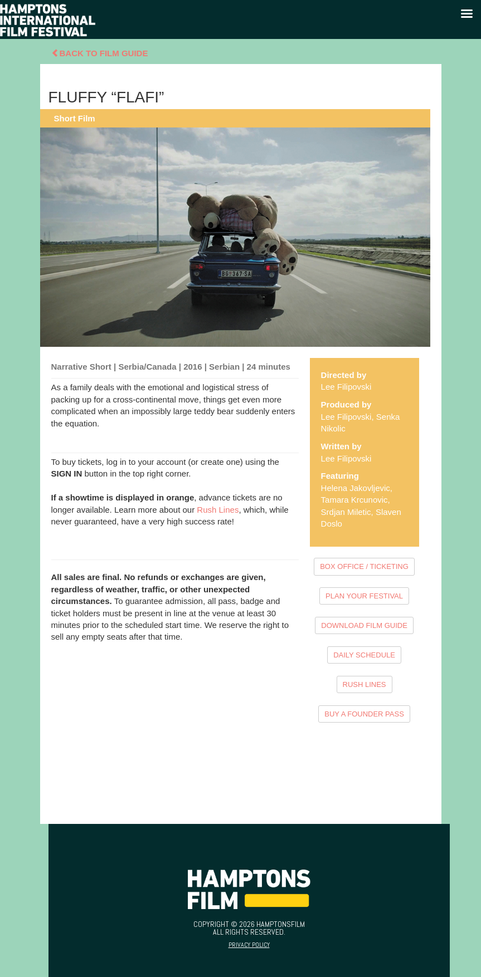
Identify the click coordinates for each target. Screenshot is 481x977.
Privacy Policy (249, 944)
